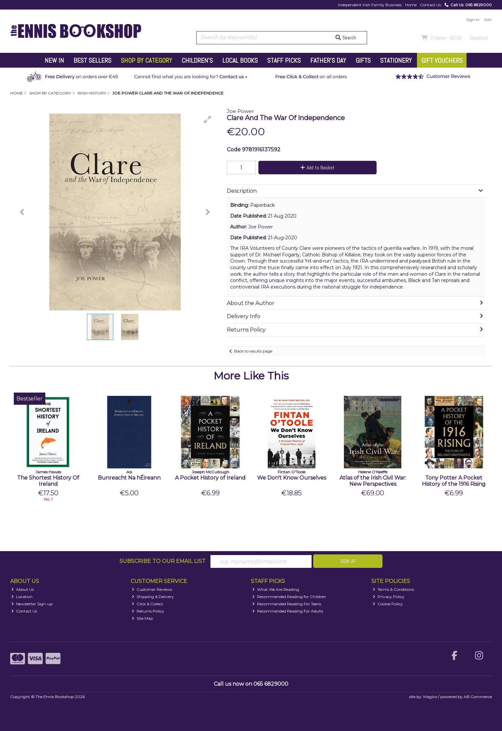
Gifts (363, 60)
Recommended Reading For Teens (286, 603)
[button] (207, 119)
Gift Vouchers (442, 60)
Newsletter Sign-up (32, 603)
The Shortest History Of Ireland (48, 481)
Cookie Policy (388, 603)
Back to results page (253, 351)
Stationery (396, 60)
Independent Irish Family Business (370, 4)
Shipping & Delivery (153, 596)
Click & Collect (147, 603)
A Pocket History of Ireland (210, 478)
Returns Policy (148, 611)
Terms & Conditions (393, 589)
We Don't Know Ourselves (291, 478)
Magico (430, 696)
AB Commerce (478, 696)
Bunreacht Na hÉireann (129, 478)
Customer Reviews (152, 589)
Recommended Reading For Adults (287, 611)
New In (54, 60)
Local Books (240, 60)
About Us (22, 589)
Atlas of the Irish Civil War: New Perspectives (372, 481)
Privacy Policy (388, 596)
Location (22, 596)
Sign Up (348, 561)
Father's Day (328, 60)
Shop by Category (146, 60)
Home (411, 4)
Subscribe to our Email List (163, 561)
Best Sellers (92, 60)
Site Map (142, 618)
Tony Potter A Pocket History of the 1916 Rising (454, 481)
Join (488, 19)
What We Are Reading (275, 589)
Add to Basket (317, 167)
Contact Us (430, 4)
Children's (197, 60)
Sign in (472, 19)
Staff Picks (284, 60)
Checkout (479, 37)
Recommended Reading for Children (289, 596)
